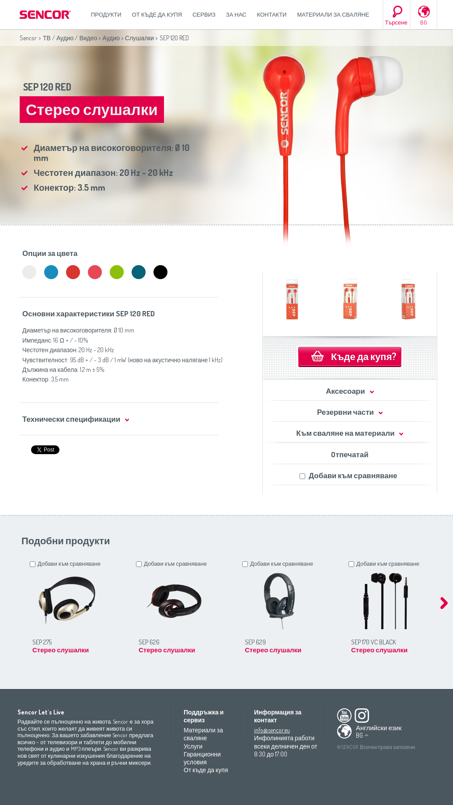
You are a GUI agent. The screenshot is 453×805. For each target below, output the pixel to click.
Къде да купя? (363, 356)
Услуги (193, 746)
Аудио (111, 38)
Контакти (272, 14)
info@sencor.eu (272, 730)
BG (423, 22)
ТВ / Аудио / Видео (70, 38)
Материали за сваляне (333, 14)
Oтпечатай (349, 454)
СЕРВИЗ (204, 14)
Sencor (28, 38)
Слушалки (139, 38)
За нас (236, 14)
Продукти (106, 14)
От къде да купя (157, 14)
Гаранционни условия (202, 758)
